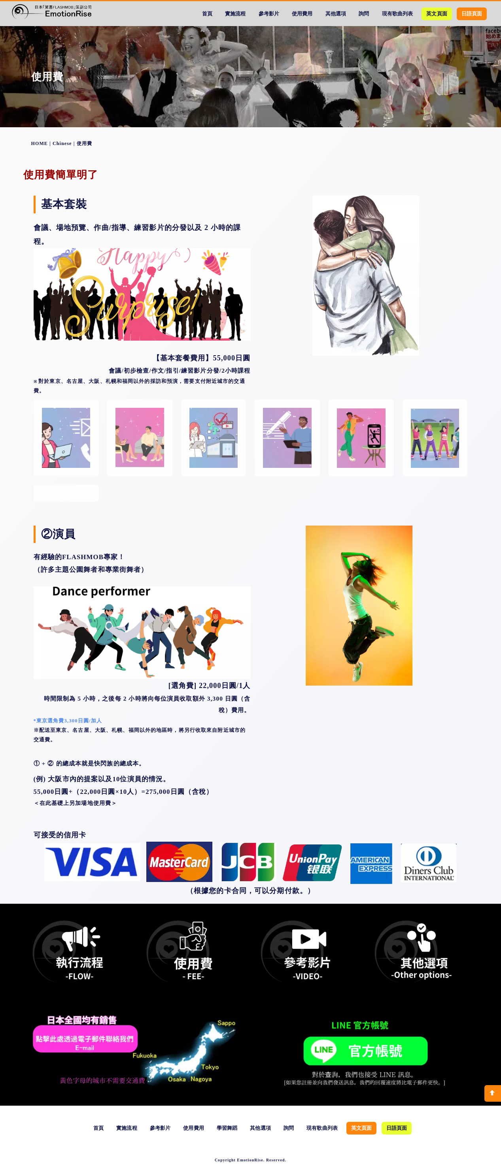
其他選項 (335, 14)
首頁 (207, 14)
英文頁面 (436, 14)
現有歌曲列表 (397, 14)
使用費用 (302, 14)
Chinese (62, 143)
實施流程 (235, 14)
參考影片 (269, 14)
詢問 (364, 14)
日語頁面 (471, 14)
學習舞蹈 (227, 1128)
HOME (39, 143)
